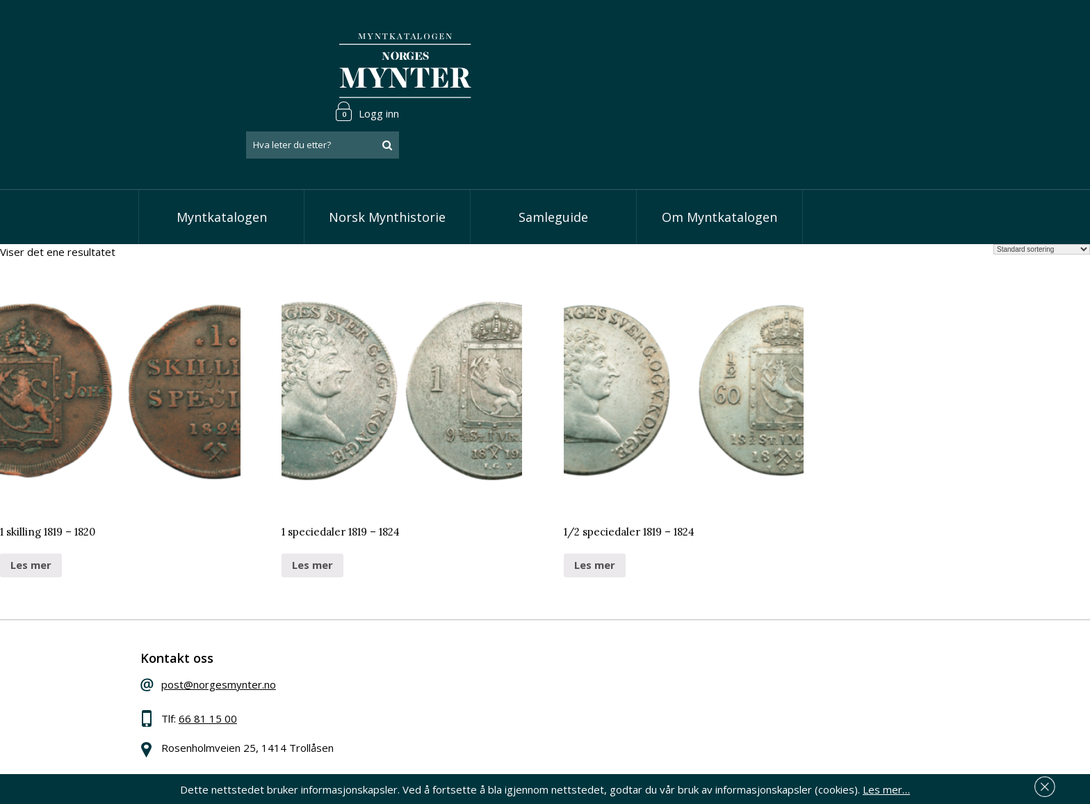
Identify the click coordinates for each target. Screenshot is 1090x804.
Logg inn (909, 30)
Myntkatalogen (222, 160)
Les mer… (886, 786)
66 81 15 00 (230, 668)
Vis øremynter (468, 699)
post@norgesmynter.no (241, 634)
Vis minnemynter (474, 720)
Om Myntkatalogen (719, 160)
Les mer (30, 508)
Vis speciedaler (470, 636)
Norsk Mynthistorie (387, 160)
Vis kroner (458, 678)
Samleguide (553, 160)
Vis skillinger (462, 657)
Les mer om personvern (763, 713)
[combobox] (864, 65)
